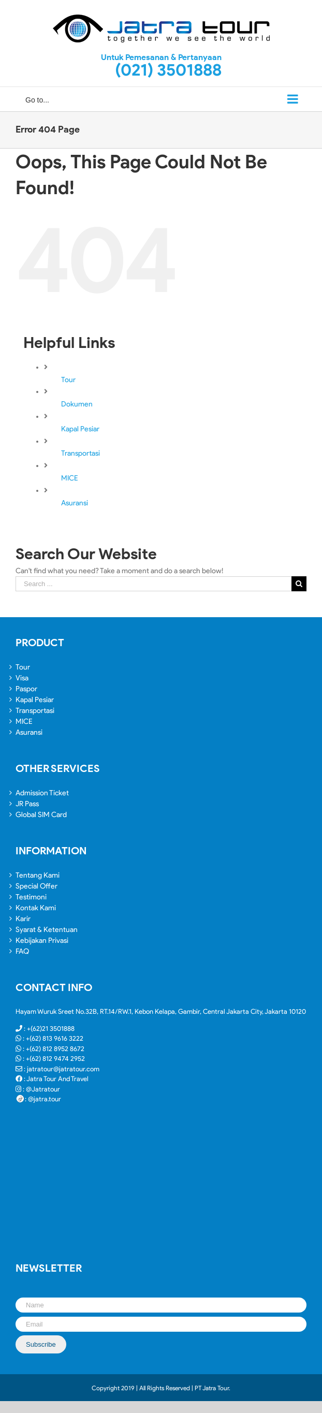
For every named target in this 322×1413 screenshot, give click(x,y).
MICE (69, 478)
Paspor (26, 688)
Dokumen (77, 404)
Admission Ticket (42, 793)
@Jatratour (43, 1089)
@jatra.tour (44, 1099)
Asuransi (74, 503)
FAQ (22, 951)
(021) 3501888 (168, 70)
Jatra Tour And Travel (57, 1079)
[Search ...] (153, 583)
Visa (22, 678)
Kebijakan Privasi (42, 940)
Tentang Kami (38, 875)
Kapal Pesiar (80, 429)
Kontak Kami (36, 908)
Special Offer (36, 886)
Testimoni (31, 897)
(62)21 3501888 (53, 1028)
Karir (23, 918)
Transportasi (80, 453)
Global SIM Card (41, 814)
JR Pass (27, 803)
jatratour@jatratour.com (63, 1069)
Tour (68, 379)
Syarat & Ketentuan (47, 929)
